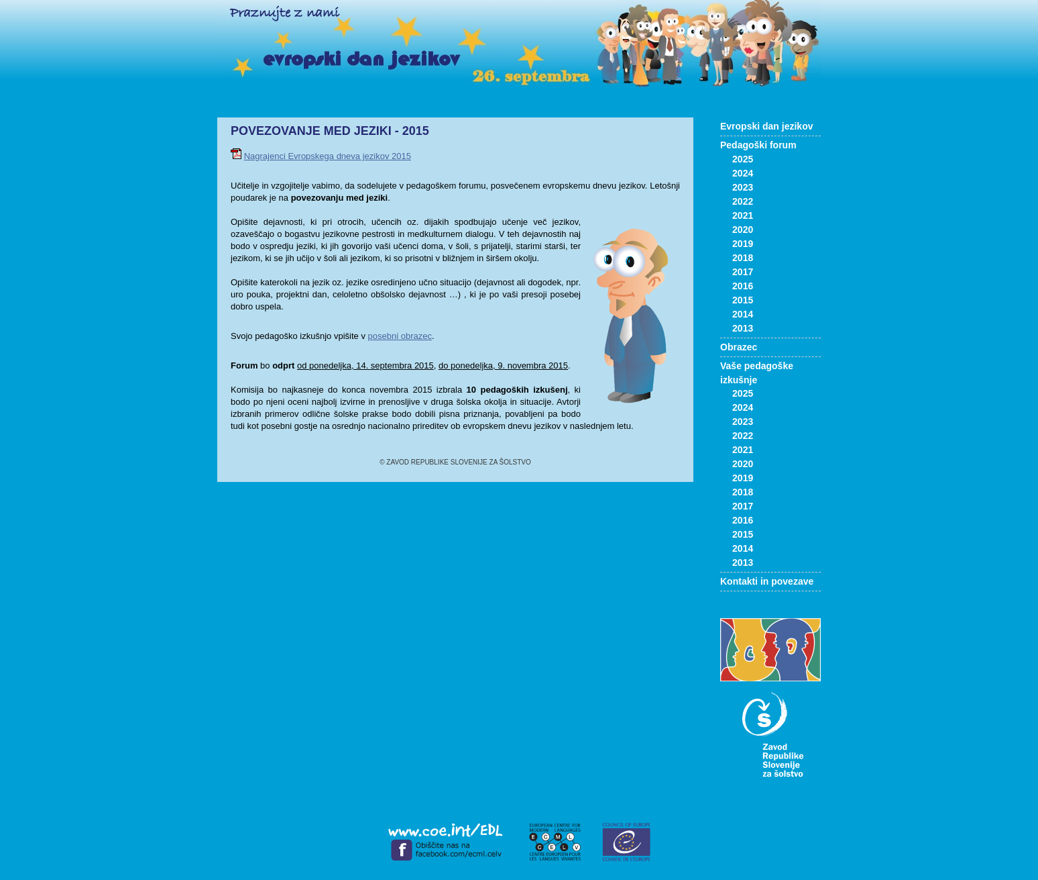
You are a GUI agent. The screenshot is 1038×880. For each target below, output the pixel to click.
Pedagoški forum (758, 145)
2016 (742, 286)
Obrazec (738, 347)
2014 (742, 314)
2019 (742, 243)
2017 (742, 271)
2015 (742, 300)
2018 (742, 257)
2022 (742, 201)
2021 (742, 215)
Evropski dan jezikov (766, 126)
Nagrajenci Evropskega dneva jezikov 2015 (327, 156)
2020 (742, 229)
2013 (742, 328)
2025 (742, 159)
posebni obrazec (400, 336)
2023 (742, 187)
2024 (742, 173)
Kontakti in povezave (766, 581)
